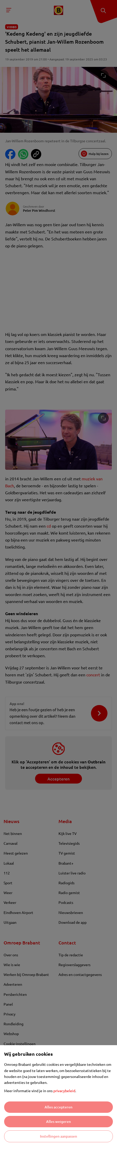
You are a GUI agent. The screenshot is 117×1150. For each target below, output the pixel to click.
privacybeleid (64, 1090)
